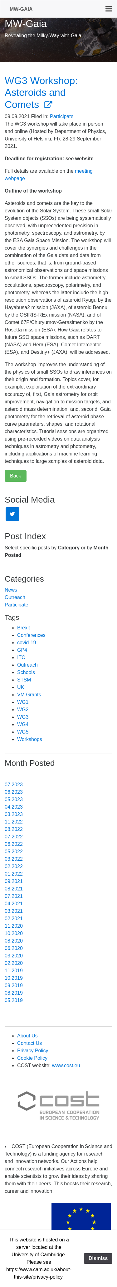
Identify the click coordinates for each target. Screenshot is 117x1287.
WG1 (22, 702)
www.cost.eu (66, 1065)
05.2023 (14, 799)
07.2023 (14, 784)
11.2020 (14, 926)
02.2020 (14, 963)
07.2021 (14, 896)
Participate (62, 116)
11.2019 (14, 970)
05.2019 (14, 1000)
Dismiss (98, 1258)
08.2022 (14, 829)
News (11, 589)
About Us (27, 1035)
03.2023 (14, 814)
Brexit (23, 627)
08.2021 (14, 888)
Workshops (29, 739)
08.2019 (14, 993)
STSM (24, 679)
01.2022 (14, 873)
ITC (21, 657)
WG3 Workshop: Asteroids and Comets (41, 92)
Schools (26, 672)
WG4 (22, 724)
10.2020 (14, 933)
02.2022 (14, 866)
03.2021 (14, 911)
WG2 (22, 709)
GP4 (22, 650)
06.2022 (14, 844)
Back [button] (15, 475)
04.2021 (14, 903)
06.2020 (14, 948)
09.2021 (14, 881)
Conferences (31, 635)
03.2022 (14, 859)
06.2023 (14, 792)
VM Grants (29, 694)
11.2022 (14, 821)
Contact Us (29, 1043)
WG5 (22, 731)
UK (20, 687)
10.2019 (14, 978)
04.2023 (14, 807)
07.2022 (14, 836)
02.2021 (14, 918)
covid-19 (26, 642)
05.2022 (14, 851)
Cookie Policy (32, 1058)
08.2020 (14, 940)
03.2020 (14, 955)
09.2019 (14, 985)
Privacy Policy (32, 1050)
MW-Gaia (21, 9)
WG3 (22, 717)
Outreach (15, 597)
